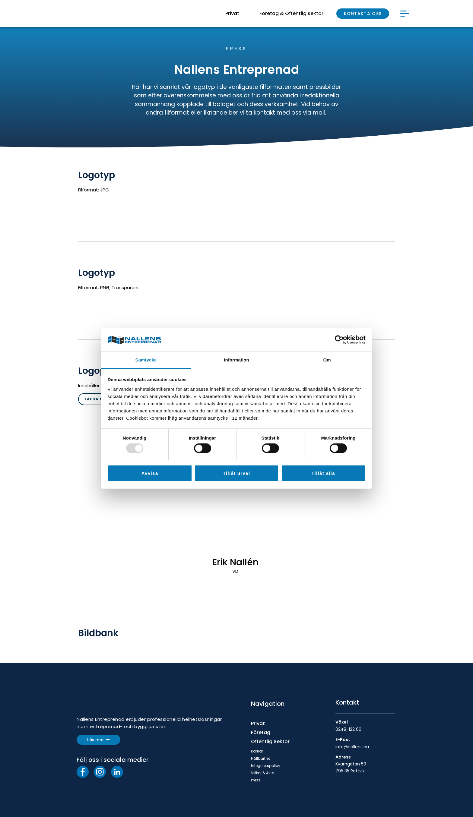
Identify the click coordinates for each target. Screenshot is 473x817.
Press (255, 780)
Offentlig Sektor (270, 741)
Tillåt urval (236, 472)
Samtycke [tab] (146, 359)
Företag (260, 732)
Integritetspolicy (265, 765)
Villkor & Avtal (263, 772)
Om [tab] (327, 359)
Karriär (257, 751)
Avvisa (149, 472)
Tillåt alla (323, 472)
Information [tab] (236, 359)
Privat (258, 723)
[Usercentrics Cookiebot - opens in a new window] (339, 339)
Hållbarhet (260, 758)
